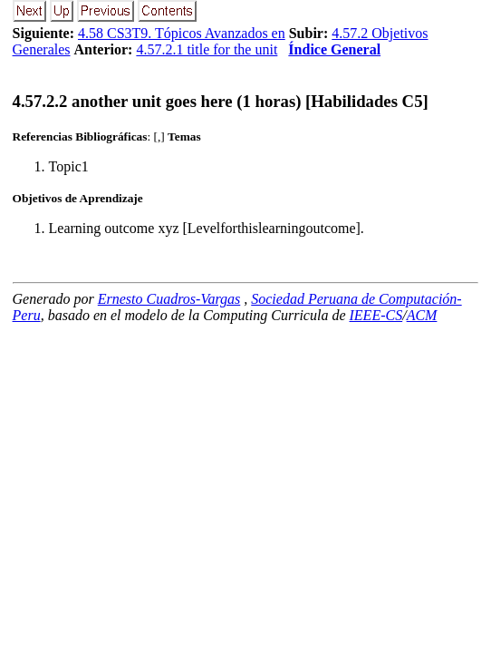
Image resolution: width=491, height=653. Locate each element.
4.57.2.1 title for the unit (206, 49)
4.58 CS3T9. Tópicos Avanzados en (181, 33)
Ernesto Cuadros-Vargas (169, 299)
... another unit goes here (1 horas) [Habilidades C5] (220, 101)
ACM (422, 315)
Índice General (334, 49)
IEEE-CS (376, 315)
